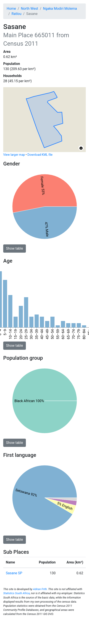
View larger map (14, 154)
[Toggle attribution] (81, 148)
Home (11, 8)
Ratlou (17, 14)
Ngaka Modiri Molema (60, 8)
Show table (14, 248)
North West (29, 8)
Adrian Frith (40, 589)
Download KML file (39, 154)
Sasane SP (14, 573)
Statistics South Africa (16, 593)
